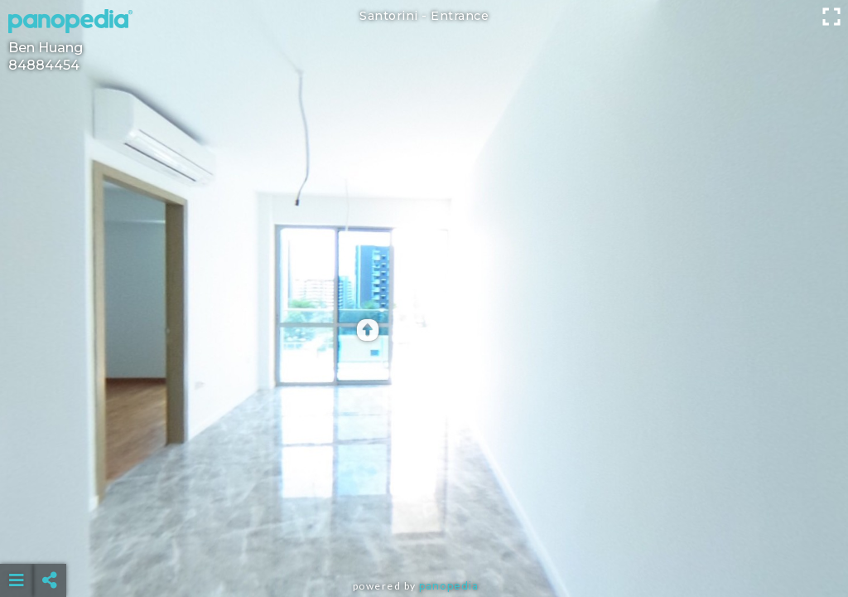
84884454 (44, 65)
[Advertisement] (424, 539)
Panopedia (449, 586)
